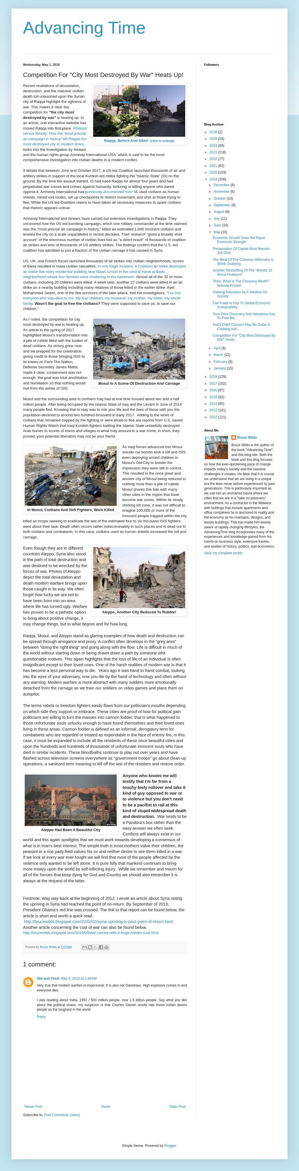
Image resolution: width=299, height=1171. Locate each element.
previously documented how (108, 192)
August (219, 212)
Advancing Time (84, 27)
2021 (214, 166)
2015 (214, 397)
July (217, 219)
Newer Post (33, 1107)
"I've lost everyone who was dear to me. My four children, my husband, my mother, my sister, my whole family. (102, 298)
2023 (214, 152)
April (217, 348)
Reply (41, 1017)
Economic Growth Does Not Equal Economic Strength (239, 240)
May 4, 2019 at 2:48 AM (79, 979)
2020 (214, 172)
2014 (214, 404)
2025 (214, 139)
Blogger (170, 1146)
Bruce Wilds (247, 438)
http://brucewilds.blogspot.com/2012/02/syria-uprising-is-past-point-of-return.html (98, 921)
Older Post (177, 1107)
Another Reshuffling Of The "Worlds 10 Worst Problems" (242, 272)
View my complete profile (223, 553)
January (220, 368)
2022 (214, 159)
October (220, 199)
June (218, 225)
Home (105, 1107)
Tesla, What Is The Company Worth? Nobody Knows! (241, 283)
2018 (214, 377)
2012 (214, 417)
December (222, 185)
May (217, 232)
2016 (214, 390)
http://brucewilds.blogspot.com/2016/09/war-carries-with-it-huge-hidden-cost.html (90, 933)
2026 (214, 132)
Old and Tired (48, 979)
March (219, 355)
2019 (214, 179)
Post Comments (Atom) (62, 1115)
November (222, 192)
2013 (214, 410)
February (221, 362)
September (222, 205)
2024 (214, 146)
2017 (214, 384)
